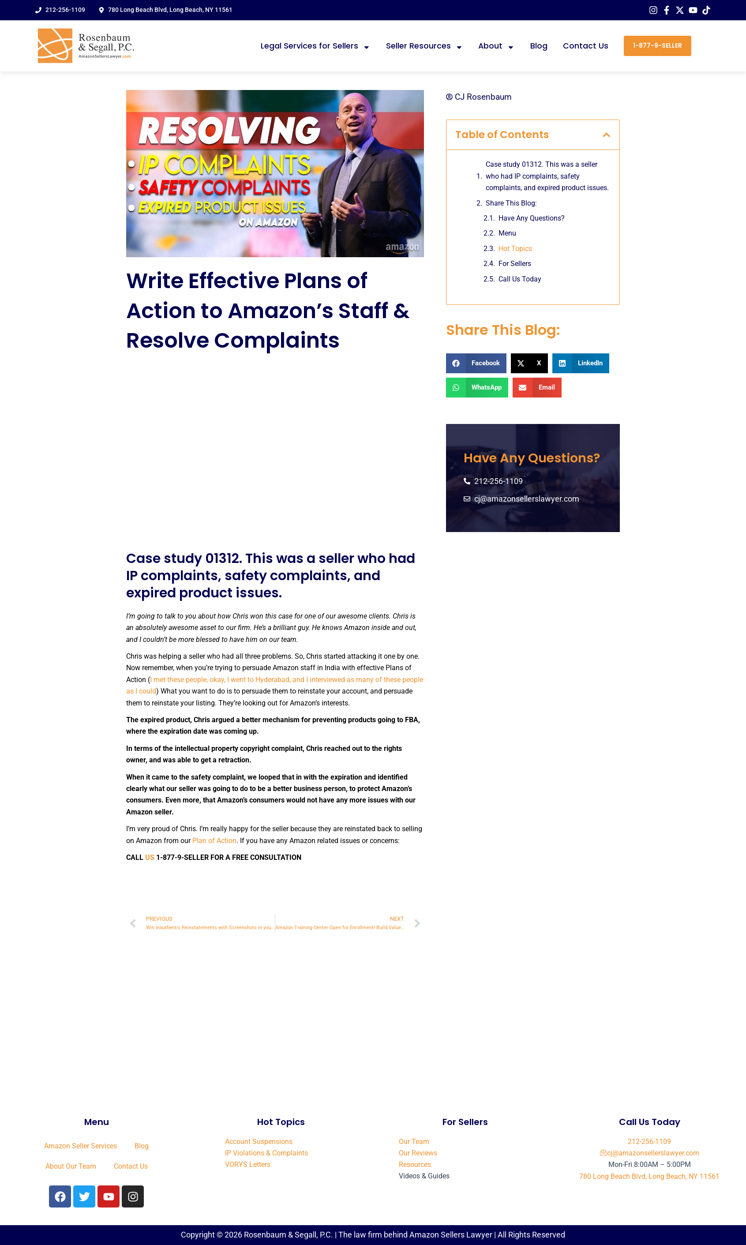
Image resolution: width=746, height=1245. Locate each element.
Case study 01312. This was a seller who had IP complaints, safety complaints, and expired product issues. (547, 176)
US (149, 857)
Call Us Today (520, 279)
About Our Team (70, 1166)
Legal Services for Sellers (316, 46)
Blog (538, 46)
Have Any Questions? (532, 218)
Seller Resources (424, 46)
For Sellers (515, 264)
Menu (507, 233)
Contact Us (585, 46)
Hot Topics (515, 248)
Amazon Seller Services (80, 1146)
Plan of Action (214, 840)
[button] (606, 135)
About (496, 46)
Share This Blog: (511, 203)
